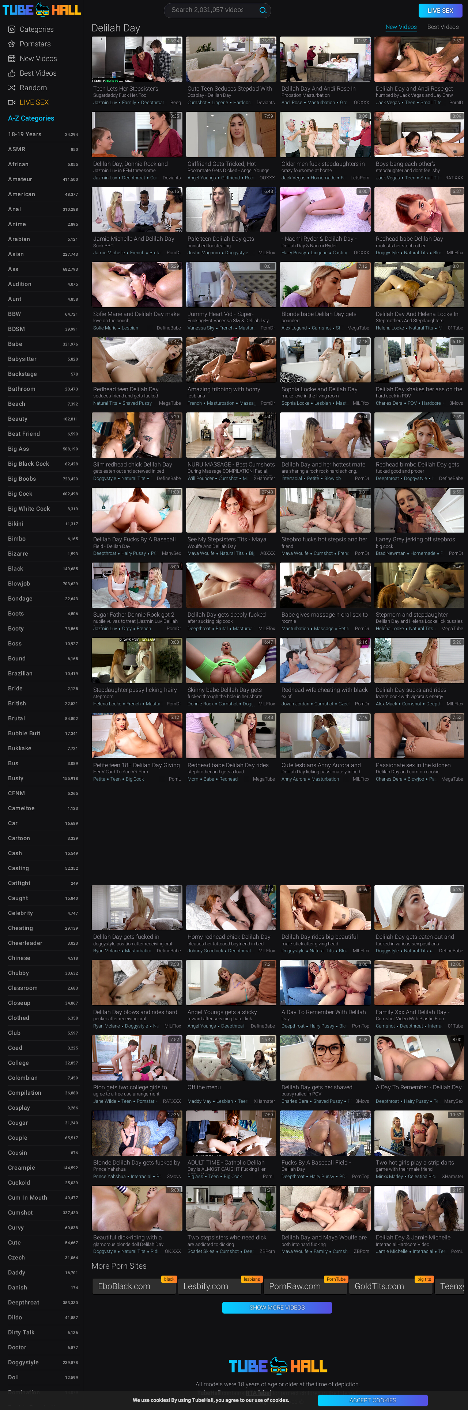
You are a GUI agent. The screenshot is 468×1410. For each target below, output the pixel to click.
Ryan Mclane (107, 950)
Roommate (256, 177)
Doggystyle (236, 252)
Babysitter (22, 358)
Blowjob (441, 252)
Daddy (17, 1272)
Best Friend (24, 433)
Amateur (20, 179)
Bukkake (20, 748)
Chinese (19, 957)
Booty (16, 628)
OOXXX (361, 102)
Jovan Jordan (296, 703)
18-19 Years (25, 134)
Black (15, 568)
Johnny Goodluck (206, 950)
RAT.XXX (454, 177)
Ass (13, 269)
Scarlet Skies (202, 1251)
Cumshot (198, 102)
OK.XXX (173, 1251)
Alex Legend (295, 328)
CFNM (16, 793)
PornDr (174, 252)
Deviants (266, 102)
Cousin (17, 1152)
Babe (209, 779)
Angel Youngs (202, 177)
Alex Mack (387, 703)
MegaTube (358, 328)
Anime (17, 224)
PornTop (360, 1026)
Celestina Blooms (426, 1176)
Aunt (14, 299)
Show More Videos (277, 1307)
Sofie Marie (105, 328)
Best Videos (38, 73)
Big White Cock (29, 508)
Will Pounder (201, 478)
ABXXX (267, 553)
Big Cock (257, 553)
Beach (17, 403)
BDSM (16, 328)
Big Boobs (22, 478)
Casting (340, 252)
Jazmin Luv (105, 102)
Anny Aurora (294, 779)
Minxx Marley (390, 1176)
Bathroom (21, 388)
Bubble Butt (24, 733)
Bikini (15, 523)
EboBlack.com (137, 1284)
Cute (14, 1242)
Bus (13, 763)
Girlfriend (230, 177)
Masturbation (321, 102)
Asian (16, 254)
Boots (16, 613)
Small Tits (430, 102)
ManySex (171, 553)
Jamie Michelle (109, 252)
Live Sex (34, 102)
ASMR (16, 149)
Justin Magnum (204, 252)
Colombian (23, 1077)
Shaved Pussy (137, 403)
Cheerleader (25, 943)
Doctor (17, 1347)
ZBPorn (267, 1251)
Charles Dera (390, 403)
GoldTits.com (394, 1284)
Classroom (23, 987)
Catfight (19, 883)
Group (345, 102)
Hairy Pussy (294, 252)
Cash (15, 853)
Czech (344, 703)
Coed (15, 1047)
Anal (14, 209)
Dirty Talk (21, 1332)
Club (14, 1032)
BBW (14, 313)
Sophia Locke (296, 403)
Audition (19, 284)
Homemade (323, 177)
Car (13, 823)
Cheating (20, 928)
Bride (15, 688)
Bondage (20, 598)
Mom (443, 328)
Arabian (19, 239)
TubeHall (41, 10)
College (18, 1062)
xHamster (264, 478)
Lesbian (129, 328)
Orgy (127, 628)
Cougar (18, 1122)
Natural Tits (416, 252)
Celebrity (20, 913)
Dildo (15, 1317)
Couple (17, 1137)
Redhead (228, 779)
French (137, 252)
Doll (13, 1377)
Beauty (17, 418)
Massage (248, 403)
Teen (410, 102)
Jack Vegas (388, 102)
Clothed (19, 1017)
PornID (456, 102)
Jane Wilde (105, 1101)
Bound (17, 658)
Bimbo (17, 538)
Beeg (175, 102)
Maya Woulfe (202, 553)
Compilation (25, 1092)
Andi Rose (292, 102)
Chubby (18, 972)
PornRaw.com (308, 1284)
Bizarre (18, 553)
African (18, 164)
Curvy (16, 1227)
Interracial (292, 478)
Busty (16, 778)
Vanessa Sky (201, 328)
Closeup (19, 1002)
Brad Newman (391, 553)
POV (412, 403)
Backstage (22, 373)
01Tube (455, 328)
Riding (156, 1251)
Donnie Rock (201, 703)
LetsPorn (360, 177)
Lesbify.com (223, 1284)
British (17, 703)
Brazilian (20, 673)
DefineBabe (169, 328)
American (21, 194)
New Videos (401, 26)
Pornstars (35, 43)
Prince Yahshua (110, 1176)
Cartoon (19, 838)
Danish (17, 1287)
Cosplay (19, 1107)
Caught (18, 898)
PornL (175, 779)
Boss (15, 643)
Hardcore (242, 102)
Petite (313, 478)
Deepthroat (152, 102)
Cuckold (19, 1182)
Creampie (21, 1167)
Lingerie (220, 102)
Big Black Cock (28, 463)
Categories (37, 29)
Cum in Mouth (27, 1197)
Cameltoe (21, 808)
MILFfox (266, 252)
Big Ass (196, 1176)
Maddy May (200, 1101)
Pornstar (145, 1101)
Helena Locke (390, 328)
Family (129, 102)
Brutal (155, 252)
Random (33, 87)
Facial (346, 177)
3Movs (456, 403)
